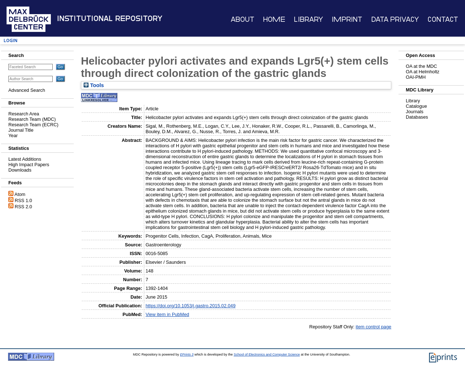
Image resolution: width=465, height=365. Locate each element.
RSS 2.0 (23, 206)
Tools (94, 85)
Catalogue (416, 106)
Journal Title (20, 130)
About (242, 19)
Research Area (23, 113)
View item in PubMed (167, 314)
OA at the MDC (421, 66)
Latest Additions (24, 159)
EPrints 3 (186, 354)
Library (308, 19)
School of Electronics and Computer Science (267, 354)
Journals (414, 111)
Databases (417, 117)
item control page (373, 326)
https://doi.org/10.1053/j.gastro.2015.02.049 (191, 305)
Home (274, 19)
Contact (443, 19)
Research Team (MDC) (32, 119)
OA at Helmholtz (422, 71)
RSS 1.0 (23, 200)
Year (13, 135)
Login (10, 40)
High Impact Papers (28, 164)
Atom (20, 194)
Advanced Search (26, 90)
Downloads (19, 170)
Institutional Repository (109, 18)
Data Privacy (395, 19)
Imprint (347, 19)
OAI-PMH (416, 77)
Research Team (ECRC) (33, 124)
